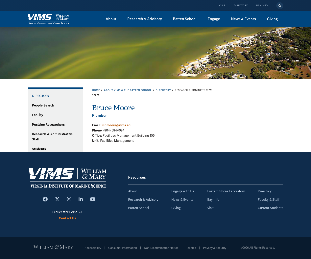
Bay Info (262, 5)
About (132, 191)
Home (96, 90)
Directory (241, 5)
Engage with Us (182, 191)
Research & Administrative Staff (52, 137)
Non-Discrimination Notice (161, 248)
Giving (176, 208)
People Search (43, 105)
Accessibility (92, 248)
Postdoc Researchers (48, 125)
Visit (222, 5)
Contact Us (67, 218)
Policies (191, 248)
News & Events (182, 200)
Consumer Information (122, 248)
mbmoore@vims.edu (117, 125)
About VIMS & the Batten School (128, 90)
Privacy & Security (214, 248)
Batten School (138, 208)
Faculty (37, 115)
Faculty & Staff (268, 200)
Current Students (270, 208)
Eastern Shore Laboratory (226, 191)
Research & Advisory (143, 200)
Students (39, 149)
